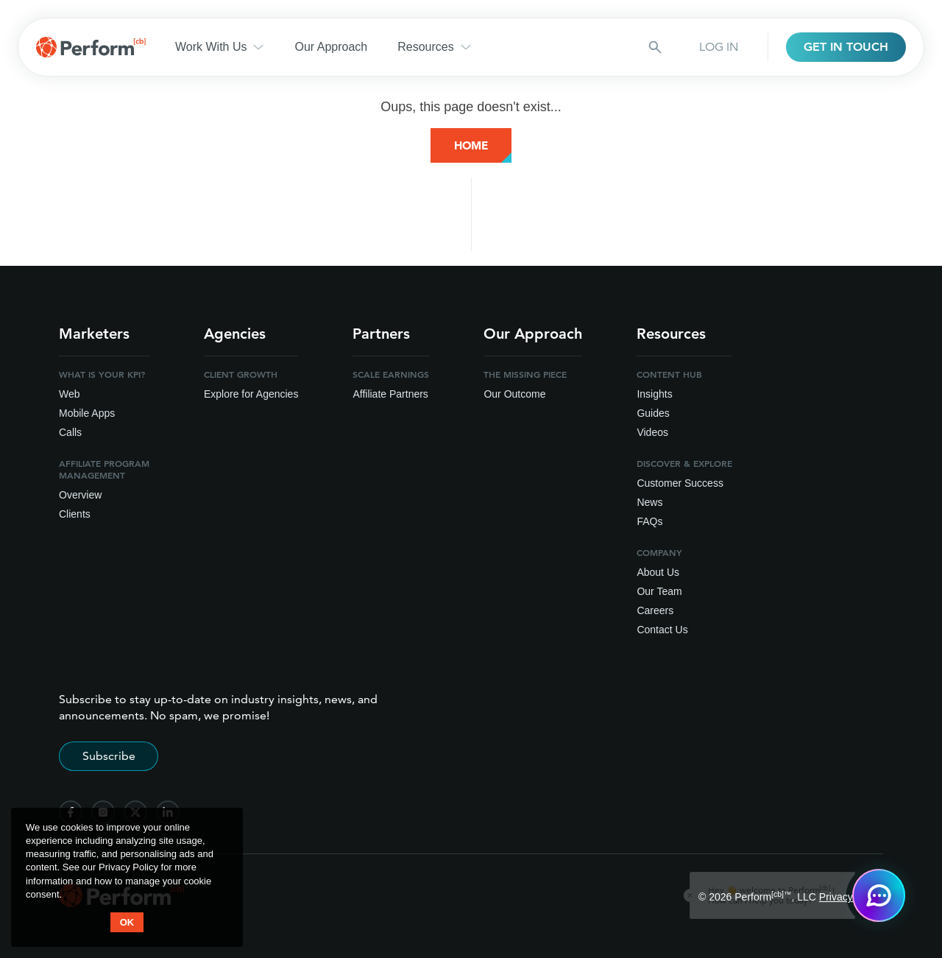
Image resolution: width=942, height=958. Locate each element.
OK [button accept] (127, 922)
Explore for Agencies (251, 394)
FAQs (649, 521)
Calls (70, 432)
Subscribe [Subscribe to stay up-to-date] (108, 756)
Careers (655, 610)
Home (471, 145)
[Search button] (655, 47)
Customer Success (680, 483)
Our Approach (330, 46)
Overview (80, 495)
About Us (658, 572)
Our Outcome (514, 394)
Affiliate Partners (390, 394)
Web (69, 394)
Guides (653, 413)
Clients (75, 514)
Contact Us (662, 629)
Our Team (659, 591)
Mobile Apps (87, 413)
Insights (654, 394)
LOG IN (718, 47)
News (649, 502)
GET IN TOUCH (846, 47)
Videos (652, 432)
